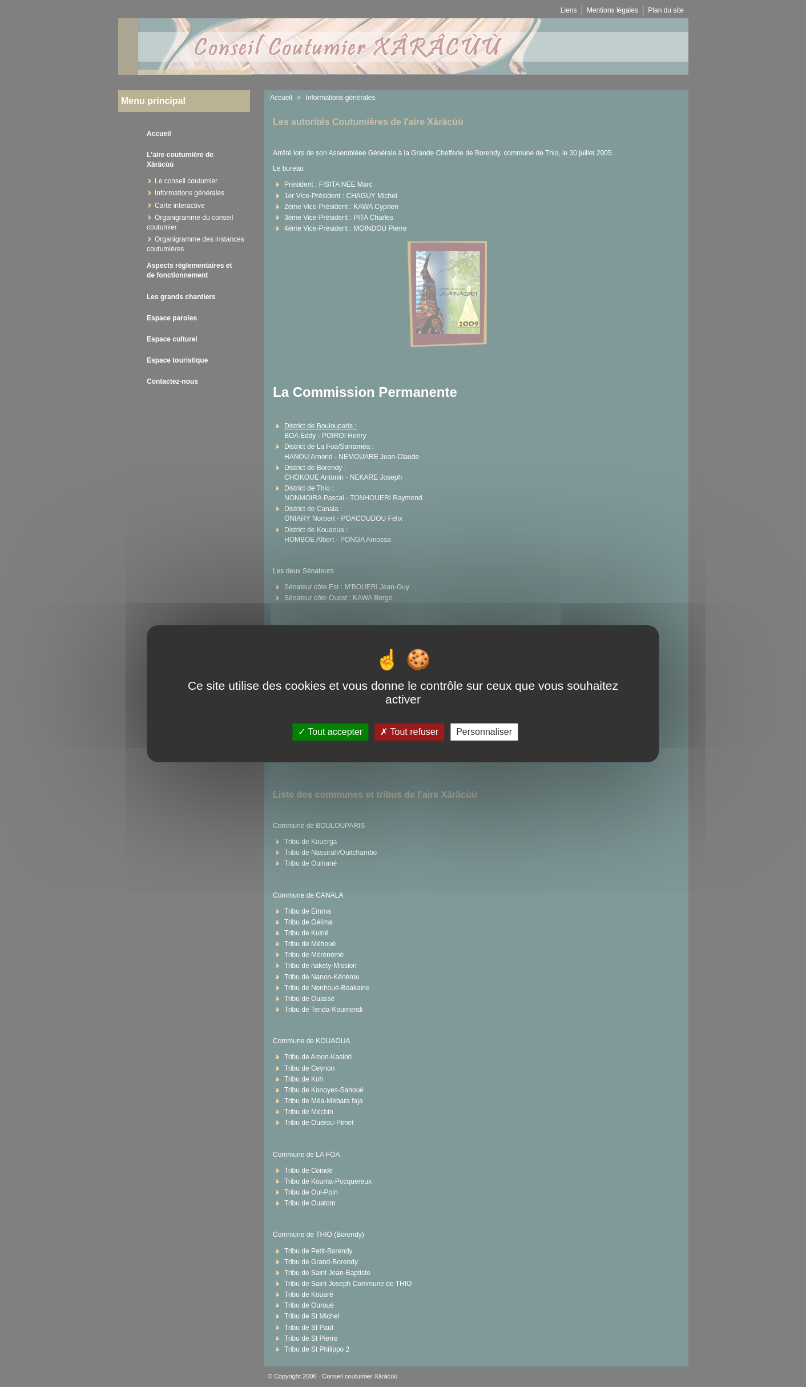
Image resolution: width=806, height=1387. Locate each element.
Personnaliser (484, 732)
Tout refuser (409, 732)
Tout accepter (330, 732)
